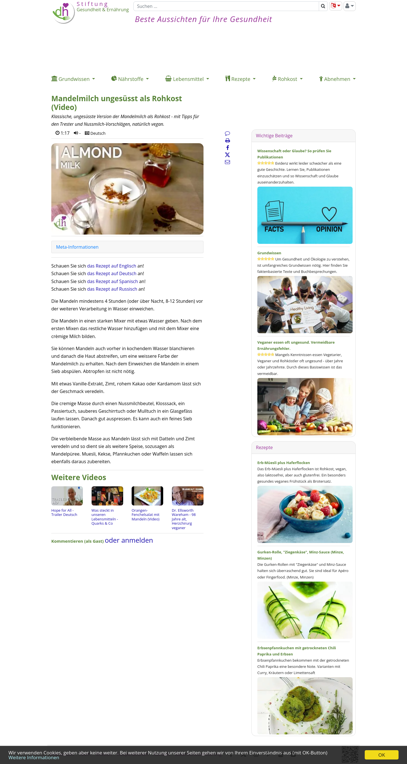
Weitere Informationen (33, 757)
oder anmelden (129, 540)
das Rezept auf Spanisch (112, 281)
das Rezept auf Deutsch (111, 273)
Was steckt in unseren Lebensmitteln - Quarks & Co (105, 517)
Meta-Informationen (77, 247)
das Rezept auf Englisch (111, 266)
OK (381, 755)
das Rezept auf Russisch (112, 289)
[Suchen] (226, 6)
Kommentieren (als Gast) (78, 541)
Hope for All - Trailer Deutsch (64, 512)
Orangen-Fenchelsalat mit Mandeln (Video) (146, 515)
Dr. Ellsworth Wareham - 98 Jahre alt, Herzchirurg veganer (184, 519)
